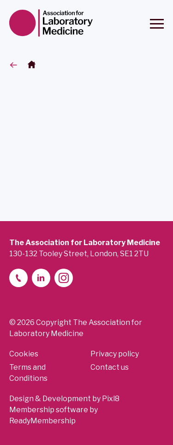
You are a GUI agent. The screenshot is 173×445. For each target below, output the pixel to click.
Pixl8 (110, 398)
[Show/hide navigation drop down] (157, 24)
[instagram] (63, 278)
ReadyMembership (42, 420)
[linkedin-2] (41, 278)
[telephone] (18, 278)
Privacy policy (114, 353)
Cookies (23, 353)
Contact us (109, 367)
